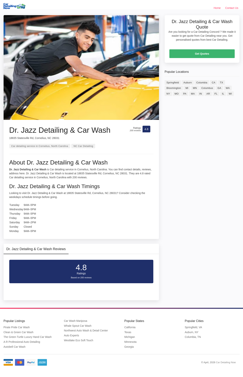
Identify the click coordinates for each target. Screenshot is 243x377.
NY (168, 93)
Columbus (207, 88)
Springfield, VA (193, 327)
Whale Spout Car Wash (78, 325)
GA (219, 88)
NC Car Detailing (83, 146)
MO (177, 93)
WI (230, 93)
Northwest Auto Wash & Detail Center (86, 330)
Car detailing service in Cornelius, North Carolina (39, 146)
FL (216, 93)
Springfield (173, 82)
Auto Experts (71, 335)
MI (186, 88)
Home (217, 7)
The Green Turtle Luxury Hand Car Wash (28, 336)
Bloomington (174, 88)
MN (195, 88)
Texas (127, 332)
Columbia (201, 82)
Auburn (188, 82)
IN (200, 93)
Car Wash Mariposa (75, 320)
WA (228, 88)
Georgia (129, 346)
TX (221, 82)
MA (193, 93)
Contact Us (231, 7)
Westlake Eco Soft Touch (78, 340)
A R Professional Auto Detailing (22, 341)
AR (208, 93)
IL (223, 93)
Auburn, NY (191, 332)
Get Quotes (202, 53)
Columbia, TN (193, 336)
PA (184, 93)
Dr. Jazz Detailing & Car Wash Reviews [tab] (36, 249)
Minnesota (130, 341)
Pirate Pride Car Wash (17, 327)
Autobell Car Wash (14, 346)
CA (213, 82)
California (130, 327)
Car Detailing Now (226, 362)
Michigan (129, 336)
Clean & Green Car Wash (18, 332)
